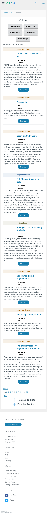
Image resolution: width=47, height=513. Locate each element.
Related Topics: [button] (26, 400)
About (7, 452)
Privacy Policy (10, 479)
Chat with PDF (10, 442)
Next (5, 396)
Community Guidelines (13, 473)
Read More (23, 90)
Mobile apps (9, 439)
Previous (5, 389)
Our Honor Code (10, 476)
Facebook (13, 495)
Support (7, 458)
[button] (3, 3)
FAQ (6, 455)
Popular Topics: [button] (26, 404)
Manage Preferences (12, 485)
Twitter (11, 500)
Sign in (43, 3)
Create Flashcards (13, 424)
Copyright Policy (10, 471)
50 (27, 392)
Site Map (8, 461)
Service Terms (10, 482)
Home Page (8, 12)
